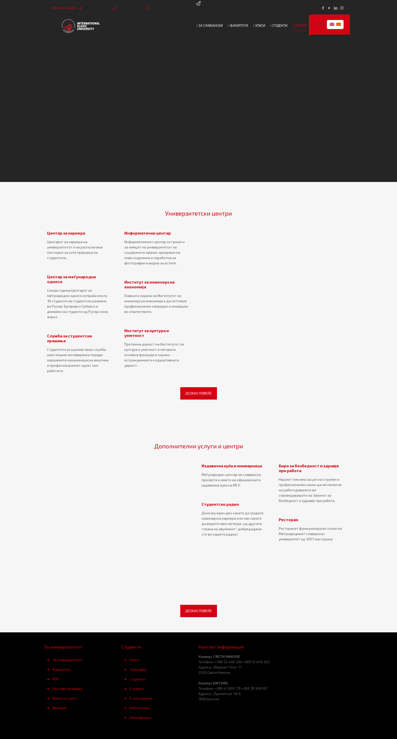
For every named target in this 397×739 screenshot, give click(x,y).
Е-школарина (141, 698)
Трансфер (138, 669)
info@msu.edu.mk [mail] (163, 8)
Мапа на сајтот (64, 698)
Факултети (61, 669)
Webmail (59, 708)
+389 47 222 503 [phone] (129, 8)
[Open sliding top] (198, 5)
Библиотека (139, 708)
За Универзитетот (67, 660)
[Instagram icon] (342, 8)
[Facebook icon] (323, 8)
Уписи (135, 660)
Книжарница (140, 717)
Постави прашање (67, 688)
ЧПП (55, 679)
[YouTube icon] (329, 8)
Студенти (137, 679)
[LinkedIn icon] (336, 8)
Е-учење (137, 688)
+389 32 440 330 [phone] (96, 8)
